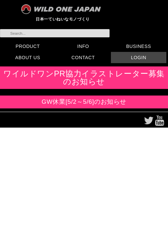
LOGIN (138, 57)
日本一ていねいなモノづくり (63, 19)
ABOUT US (27, 57)
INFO (83, 46)
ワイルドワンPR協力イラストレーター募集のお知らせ (84, 77)
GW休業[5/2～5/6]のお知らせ (84, 101)
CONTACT (83, 57)
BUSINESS (138, 46)
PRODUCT (28, 46)
